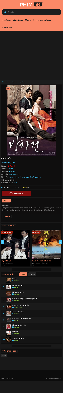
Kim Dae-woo (13, 174)
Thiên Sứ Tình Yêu (18, 312)
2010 (15, 183)
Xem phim (16, 193)
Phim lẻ (29, 20)
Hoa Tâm (15, 332)
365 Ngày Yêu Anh (18, 338)
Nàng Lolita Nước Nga (19, 325)
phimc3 (4, 355)
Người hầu (22, 82)
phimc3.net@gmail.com (53, 378)
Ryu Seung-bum (35, 177)
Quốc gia (18, 20)
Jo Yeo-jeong (24, 177)
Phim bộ (32, 274)
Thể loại (6, 20)
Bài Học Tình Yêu (17, 285)
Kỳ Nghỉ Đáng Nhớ (18, 292)
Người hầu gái (6, 261)
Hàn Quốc (12, 172)
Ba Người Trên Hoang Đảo (20, 305)
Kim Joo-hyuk (14, 177)
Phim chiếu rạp (43, 20)
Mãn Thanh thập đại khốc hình (21, 318)
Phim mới (7, 27)
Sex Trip (14, 279)
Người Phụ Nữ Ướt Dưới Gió (41, 261)
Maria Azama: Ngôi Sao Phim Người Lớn (24, 298)
